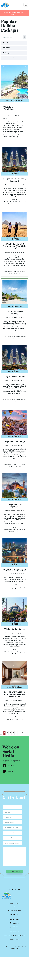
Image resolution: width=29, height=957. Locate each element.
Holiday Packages (14, 910)
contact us (14, 914)
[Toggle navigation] (25, 4)
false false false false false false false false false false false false (14, 43)
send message (14, 871)
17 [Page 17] (26, 732)
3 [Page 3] (10, 732)
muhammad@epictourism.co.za (14, 935)
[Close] (27, 12)
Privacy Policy (14, 948)
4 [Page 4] (13, 732)
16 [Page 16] (22, 732)
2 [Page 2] (7, 732)
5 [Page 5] (16, 732)
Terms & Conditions (20, 946)
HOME (14, 907)
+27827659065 (14, 939)
